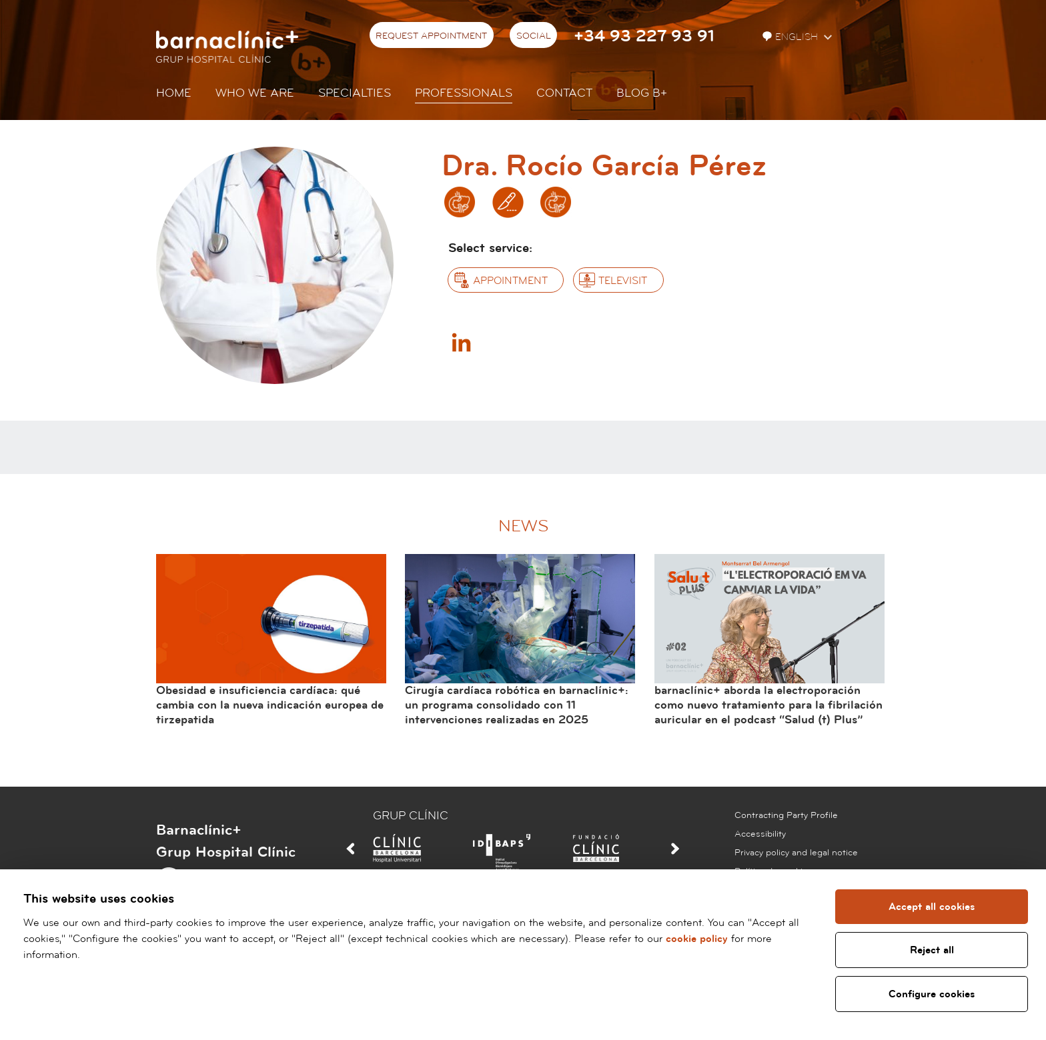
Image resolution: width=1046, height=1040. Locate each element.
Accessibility (760, 834)
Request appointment (431, 36)
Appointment (510, 280)
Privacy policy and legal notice (796, 853)
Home (173, 93)
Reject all (931, 950)
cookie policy (697, 938)
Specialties (354, 93)
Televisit (622, 280)
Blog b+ (641, 93)
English (791, 37)
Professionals (463, 93)
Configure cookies (931, 994)
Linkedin (461, 342)
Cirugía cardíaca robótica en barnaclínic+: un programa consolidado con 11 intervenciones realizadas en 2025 (516, 705)
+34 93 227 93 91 (644, 36)
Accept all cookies (931, 906)
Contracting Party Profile (786, 815)
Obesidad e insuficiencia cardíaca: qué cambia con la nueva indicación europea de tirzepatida (270, 705)
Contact (564, 93)
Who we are (254, 93)
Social (533, 36)
